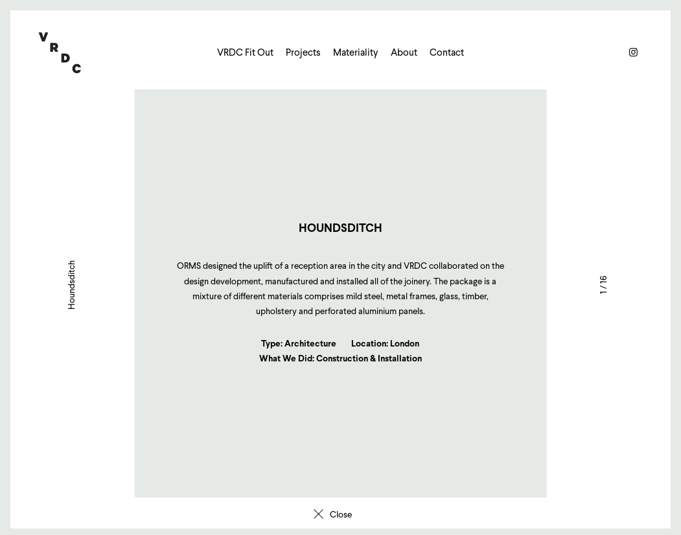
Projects (303, 52)
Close (341, 514)
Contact (447, 52)
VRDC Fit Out (245, 52)
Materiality (355, 52)
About (404, 52)
